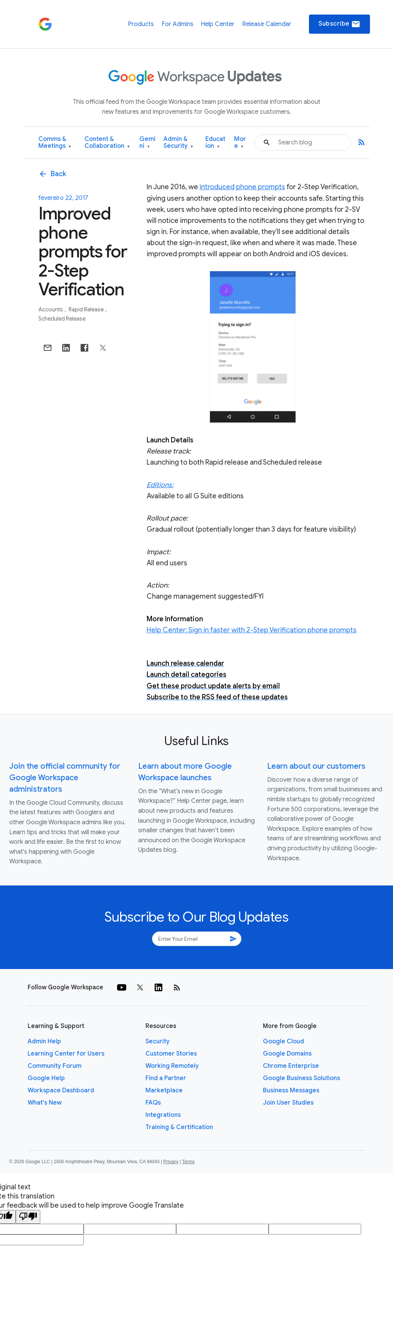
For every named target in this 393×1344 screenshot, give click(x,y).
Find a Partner (165, 1078)
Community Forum (54, 1066)
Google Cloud (283, 1041)
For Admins (177, 24)
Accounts (51, 309)
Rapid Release (87, 309)
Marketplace (164, 1090)
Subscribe (339, 24)
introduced (217, 187)
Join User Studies (288, 1103)
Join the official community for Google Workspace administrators (64, 777)
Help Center (217, 24)
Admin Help (44, 1041)
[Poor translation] (28, 1217)
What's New (45, 1103)
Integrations (163, 1115)
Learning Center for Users (66, 1054)
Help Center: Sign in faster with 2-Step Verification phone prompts (252, 630)
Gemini (147, 143)
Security (157, 1041)
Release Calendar (266, 24)
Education (215, 143)
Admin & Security (178, 143)
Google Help (46, 1078)
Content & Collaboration (107, 143)
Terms (188, 1161)
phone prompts (260, 187)
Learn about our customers (316, 766)
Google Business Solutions (301, 1078)
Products (141, 24)
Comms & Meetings (54, 143)
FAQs (153, 1103)
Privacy (170, 1161)
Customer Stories (171, 1054)
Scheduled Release (62, 318)
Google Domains (287, 1054)
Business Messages (291, 1090)
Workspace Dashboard (61, 1090)
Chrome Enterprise (291, 1066)
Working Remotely (172, 1066)
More (240, 143)
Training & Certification (179, 1127)
